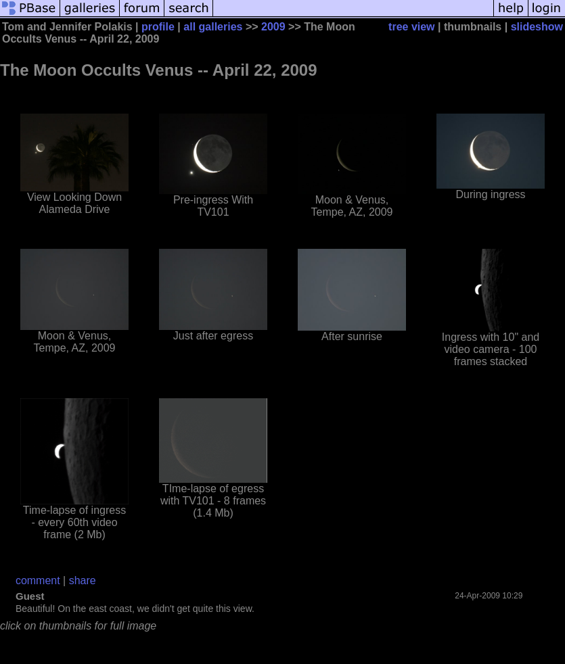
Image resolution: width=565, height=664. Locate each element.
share (82, 580)
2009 (273, 26)
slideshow (537, 26)
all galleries (212, 26)
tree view (411, 26)
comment (38, 580)
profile (158, 26)
